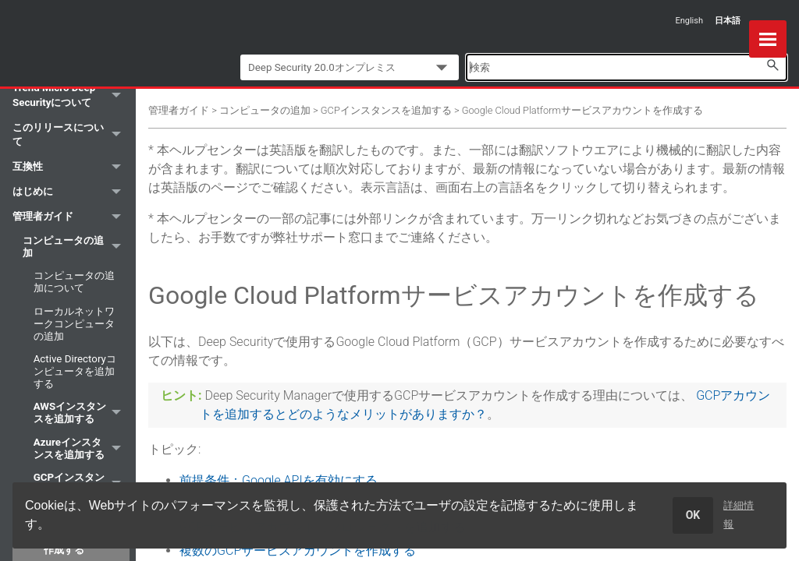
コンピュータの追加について (74, 282)
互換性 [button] (71, 167)
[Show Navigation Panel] (768, 39)
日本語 (727, 21)
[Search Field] (627, 67)
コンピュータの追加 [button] (76, 246)
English (689, 21)
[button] (772, 65)
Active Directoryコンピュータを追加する (75, 371)
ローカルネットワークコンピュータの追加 (74, 323)
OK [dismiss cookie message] (693, 515)
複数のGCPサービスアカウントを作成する (297, 550)
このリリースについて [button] (71, 135)
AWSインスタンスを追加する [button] (82, 413)
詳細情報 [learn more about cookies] (738, 514)
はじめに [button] (71, 192)
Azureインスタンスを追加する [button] (82, 448)
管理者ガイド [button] (71, 217)
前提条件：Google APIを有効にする (278, 480)
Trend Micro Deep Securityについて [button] (71, 95)
